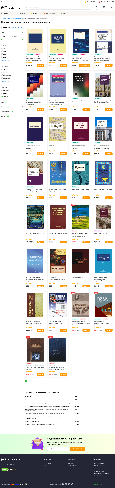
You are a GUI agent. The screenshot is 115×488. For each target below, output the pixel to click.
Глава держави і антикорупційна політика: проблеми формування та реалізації (56, 367)
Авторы (22, 13)
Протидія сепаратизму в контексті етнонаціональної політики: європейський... (102, 58)
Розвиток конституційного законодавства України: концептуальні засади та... (34, 58)
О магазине (4, 1)
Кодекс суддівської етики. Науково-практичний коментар (79, 146)
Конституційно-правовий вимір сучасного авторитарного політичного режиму (80, 58)
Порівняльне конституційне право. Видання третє (34, 190)
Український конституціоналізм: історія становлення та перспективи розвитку (57, 279)
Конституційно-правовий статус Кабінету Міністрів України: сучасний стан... (56, 102)
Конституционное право (14, 18)
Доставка (15, 1)
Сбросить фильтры (17, 27)
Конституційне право (78, 277)
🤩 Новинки (34, 13)
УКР (113, 2)
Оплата (25, 1)
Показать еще (6, 60)
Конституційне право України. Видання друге (57, 190)
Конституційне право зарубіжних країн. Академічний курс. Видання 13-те (102, 279)
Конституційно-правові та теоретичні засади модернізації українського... (102, 146)
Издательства (72, 465)
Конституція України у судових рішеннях (58, 234)
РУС (108, 2)
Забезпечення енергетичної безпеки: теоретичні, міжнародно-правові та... (80, 235)
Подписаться (77, 449)
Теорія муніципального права (80, 189)
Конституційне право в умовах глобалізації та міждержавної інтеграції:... (35, 367)
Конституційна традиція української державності (33, 322)
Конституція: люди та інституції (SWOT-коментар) (102, 234)
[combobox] (58, 8)
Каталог (6, 13)
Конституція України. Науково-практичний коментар (103, 190)
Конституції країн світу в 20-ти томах (35, 234)
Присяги (51, 145)
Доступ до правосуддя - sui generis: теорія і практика (102, 101)
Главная (3, 18)
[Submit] (27, 7)
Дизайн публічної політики (79, 101)
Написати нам (98, 484)
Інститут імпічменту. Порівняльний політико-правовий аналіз (56, 323)
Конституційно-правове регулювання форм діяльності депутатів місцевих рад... (35, 279)
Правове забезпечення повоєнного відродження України (33, 146)
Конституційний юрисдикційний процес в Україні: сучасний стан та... (102, 323)
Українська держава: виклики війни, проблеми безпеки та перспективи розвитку (57, 58)
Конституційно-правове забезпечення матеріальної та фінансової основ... (81, 323)
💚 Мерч (63, 13)
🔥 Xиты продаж (49, 13)
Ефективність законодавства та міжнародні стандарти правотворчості (34, 102)
